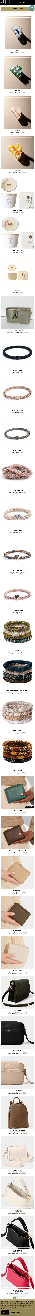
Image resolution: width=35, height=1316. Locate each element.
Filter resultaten (17, 9)
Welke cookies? (15, 1312)
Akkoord (5, 1313)
